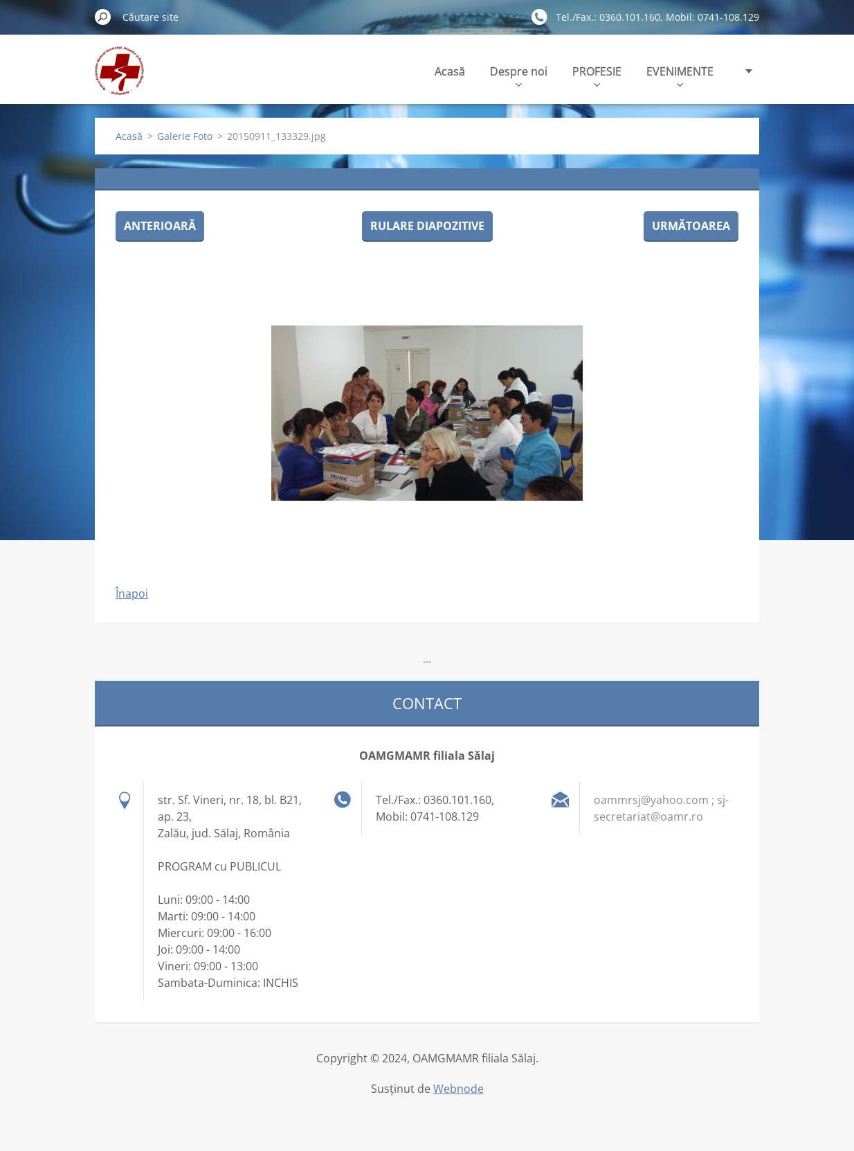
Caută (103, 16)
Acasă (450, 71)
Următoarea (691, 225)
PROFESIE (597, 75)
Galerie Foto (184, 136)
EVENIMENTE (680, 75)
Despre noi (518, 75)
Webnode (458, 1088)
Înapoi (132, 593)
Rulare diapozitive (427, 225)
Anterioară (160, 225)
